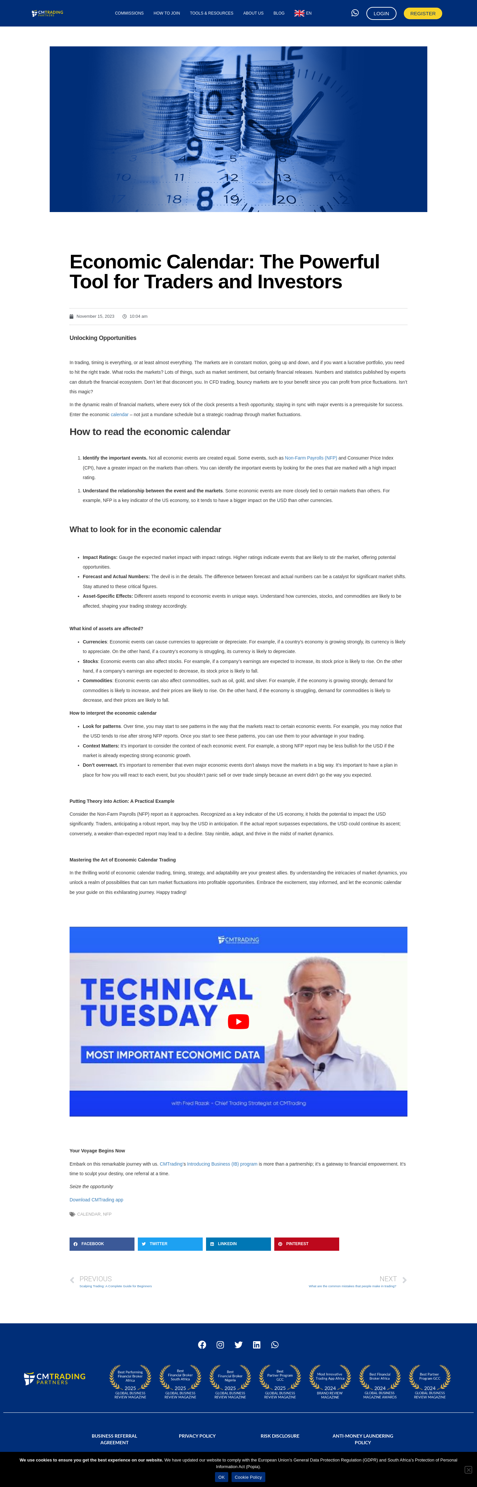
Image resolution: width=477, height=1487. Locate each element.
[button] (102, 1244)
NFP (107, 1214)
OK (221, 1477)
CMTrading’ (170, 1164)
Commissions (129, 13)
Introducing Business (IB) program (222, 1164)
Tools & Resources (211, 13)
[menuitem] (303, 13)
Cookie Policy (248, 1477)
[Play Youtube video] (238, 1022)
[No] (468, 1469)
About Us (253, 13)
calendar (120, 414)
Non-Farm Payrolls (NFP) (311, 458)
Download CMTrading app (96, 1199)
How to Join (167, 13)
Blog (279, 13)
